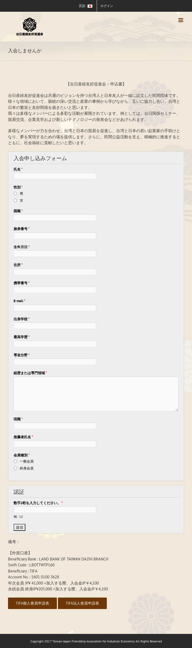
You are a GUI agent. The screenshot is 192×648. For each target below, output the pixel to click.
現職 (18, 419)
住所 (18, 265)
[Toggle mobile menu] (181, 20)
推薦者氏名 (23, 437)
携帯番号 (22, 283)
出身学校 (22, 319)
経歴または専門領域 (30, 373)
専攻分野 (22, 355)
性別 (18, 187)
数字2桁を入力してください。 (38, 503)
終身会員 (27, 468)
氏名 (18, 169)
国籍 (18, 211)
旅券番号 (22, 229)
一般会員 (27, 461)
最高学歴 (22, 337)
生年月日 (22, 247)
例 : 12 (18, 517)
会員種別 (22, 455)
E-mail (19, 301)
